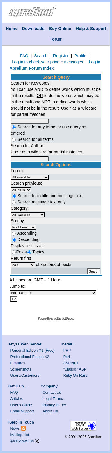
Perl (66, 357)
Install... (68, 344)
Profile (80, 55)
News (15, 428)
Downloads (33, 28)
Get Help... (17, 386)
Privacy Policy (54, 405)
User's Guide (21, 405)
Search (40, 55)
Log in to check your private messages (47, 62)
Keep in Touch (21, 422)
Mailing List (19, 435)
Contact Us (51, 392)
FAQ (24, 55)
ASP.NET (71, 363)
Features (17, 363)
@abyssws (19, 441)
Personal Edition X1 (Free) (32, 350)
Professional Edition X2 (29, 357)
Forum (56, 39)
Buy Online (60, 28)
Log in (94, 62)
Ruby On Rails (75, 375)
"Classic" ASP (75, 369)
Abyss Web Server (24, 344)
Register (61, 55)
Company (49, 386)
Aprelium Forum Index (32, 68)
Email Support (22, 411)
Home (11, 28)
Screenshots (20, 369)
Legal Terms (52, 399)
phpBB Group (66, 318)
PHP (67, 350)
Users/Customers (24, 375)
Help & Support (91, 28)
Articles (16, 399)
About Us (50, 411)
